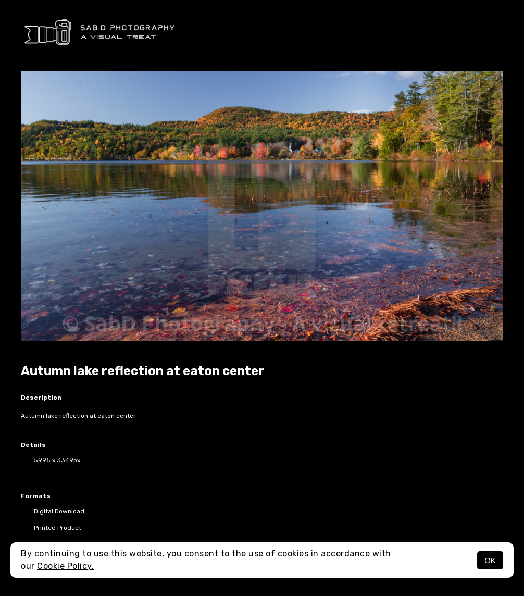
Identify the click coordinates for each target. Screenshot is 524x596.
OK (490, 560)
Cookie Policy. (65, 566)
